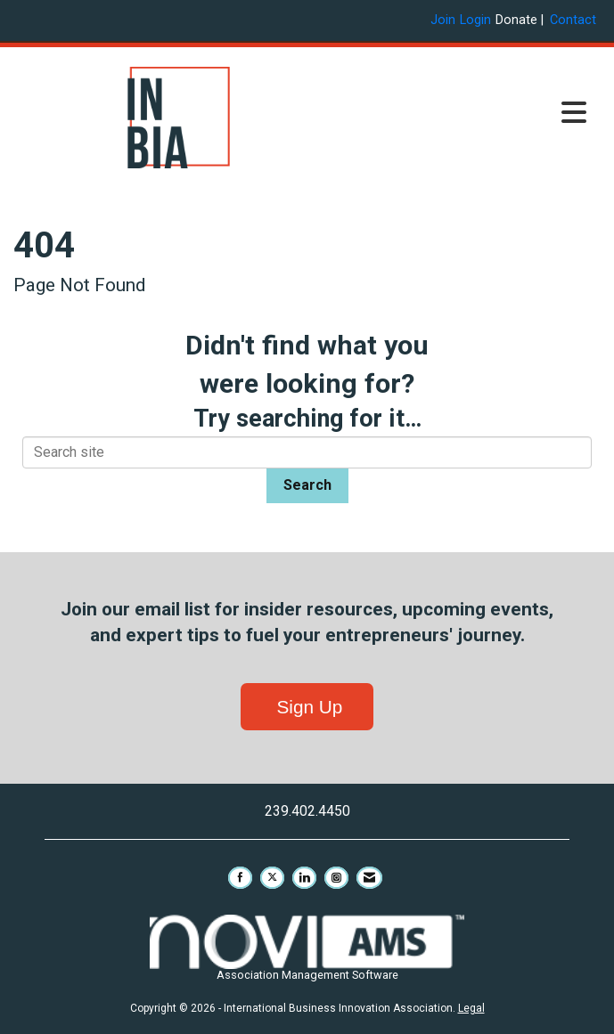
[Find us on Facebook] (240, 878)
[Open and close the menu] (470, 114)
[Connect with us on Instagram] (336, 878)
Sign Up (307, 706)
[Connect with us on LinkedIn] (304, 878)
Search (307, 484)
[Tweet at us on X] (272, 878)
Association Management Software (307, 948)
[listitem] (445, 20)
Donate (516, 20)
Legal (471, 1008)
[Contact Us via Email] (369, 878)
